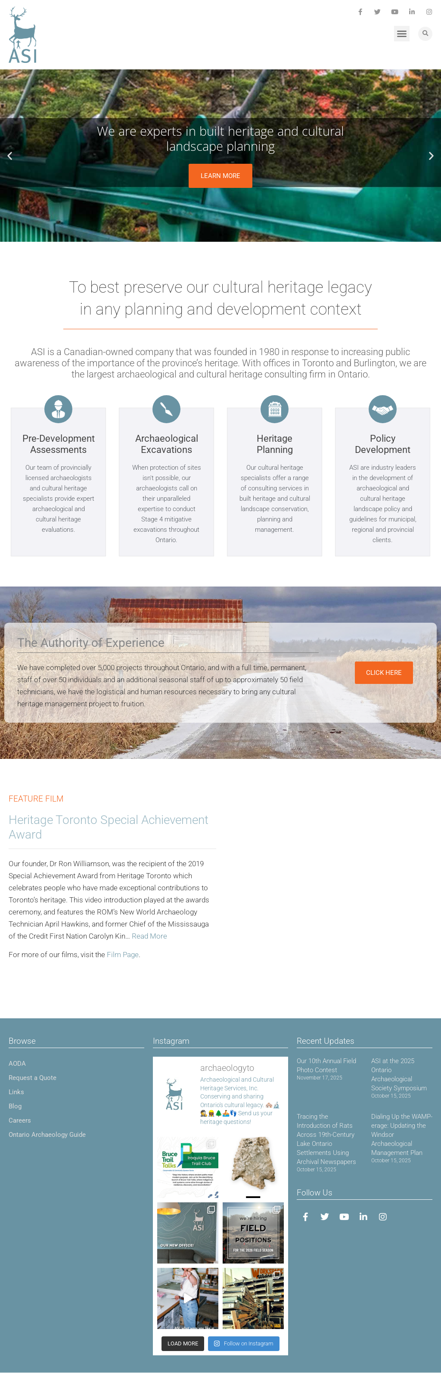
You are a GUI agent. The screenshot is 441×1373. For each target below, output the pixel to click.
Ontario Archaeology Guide (47, 1135)
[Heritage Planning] (275, 409)
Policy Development (382, 444)
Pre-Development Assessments (58, 444)
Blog (15, 1106)
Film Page (123, 954)
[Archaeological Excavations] (166, 409)
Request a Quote (32, 1078)
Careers (20, 1120)
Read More (149, 936)
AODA (17, 1063)
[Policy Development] (383, 409)
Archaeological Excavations (166, 444)
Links (16, 1092)
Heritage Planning (275, 444)
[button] (402, 33)
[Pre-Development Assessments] (58, 409)
